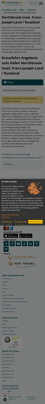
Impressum (6, 217)
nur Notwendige (20, 222)
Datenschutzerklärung (10, 215)
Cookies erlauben (35, 222)
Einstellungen (7, 222)
